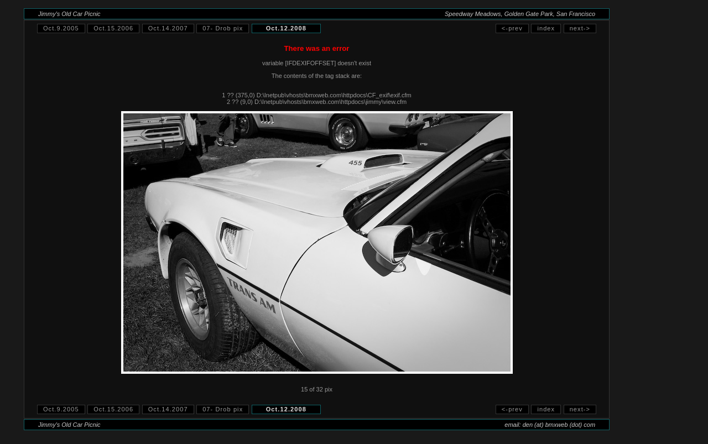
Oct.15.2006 (113, 28)
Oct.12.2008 (286, 28)
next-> (580, 28)
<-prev (512, 28)
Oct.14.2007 (168, 28)
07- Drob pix (222, 28)
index (546, 28)
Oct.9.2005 (61, 28)
